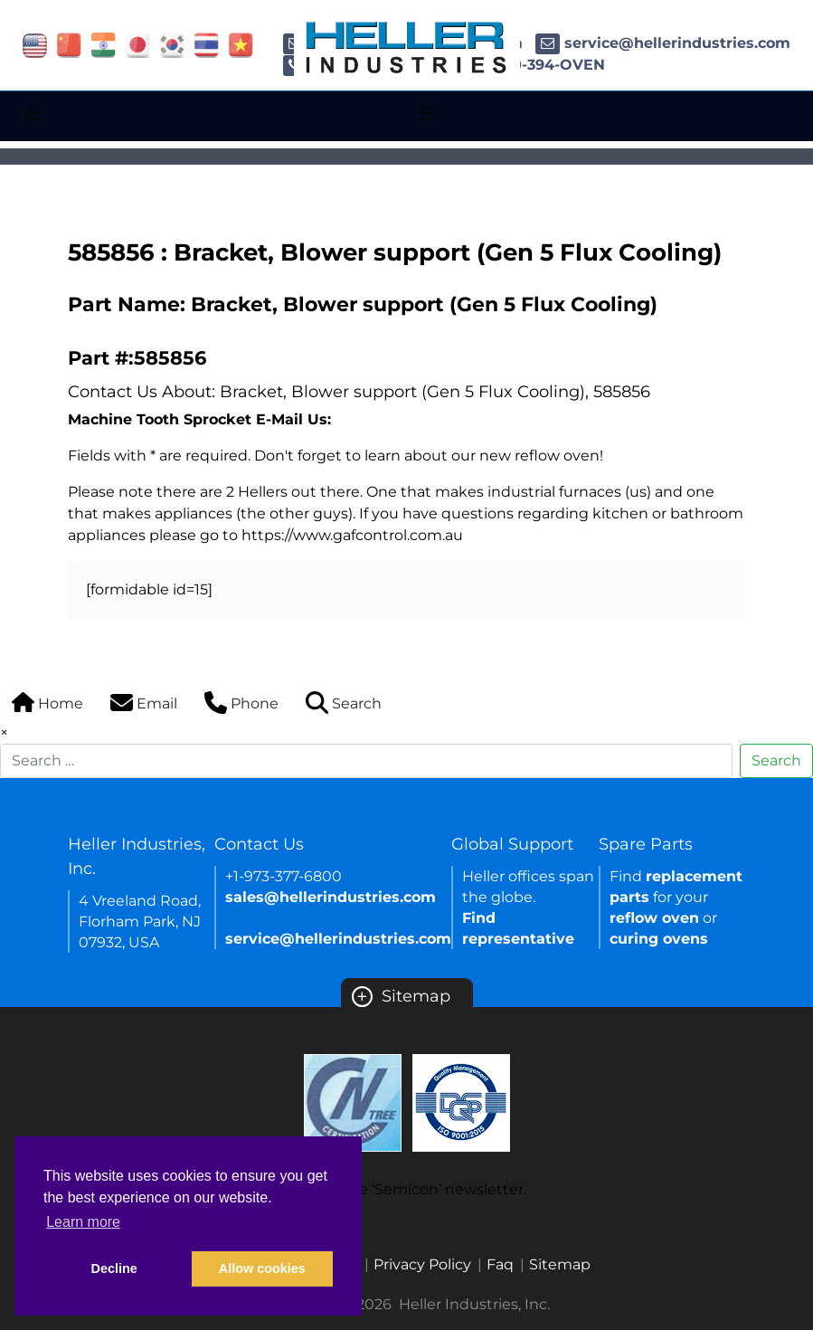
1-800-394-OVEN (527, 64)
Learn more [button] (83, 1222)
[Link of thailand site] (206, 43)
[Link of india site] (103, 43)
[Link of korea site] (172, 43)
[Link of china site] (69, 43)
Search (776, 760)
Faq (500, 1264)
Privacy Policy (422, 1264)
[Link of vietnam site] (241, 43)
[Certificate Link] (352, 1101)
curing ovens (659, 938)
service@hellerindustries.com (662, 43)
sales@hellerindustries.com (330, 897)
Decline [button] (114, 1268)
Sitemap (401, 996)
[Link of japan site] (138, 43)
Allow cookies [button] (262, 1268)
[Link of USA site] (35, 43)
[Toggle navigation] (33, 114)
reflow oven (654, 917)
